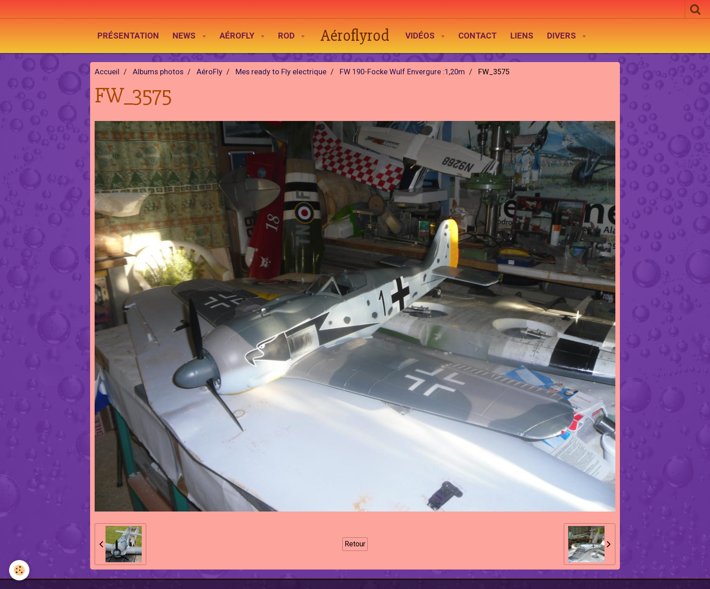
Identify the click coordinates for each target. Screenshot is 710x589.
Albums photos (158, 72)
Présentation (128, 36)
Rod (287, 36)
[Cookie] (19, 570)
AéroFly (238, 36)
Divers (562, 36)
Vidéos (421, 36)
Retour (355, 544)
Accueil (107, 72)
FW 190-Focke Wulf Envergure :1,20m (402, 72)
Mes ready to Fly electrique (280, 72)
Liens (521, 36)
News (185, 36)
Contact (477, 36)
